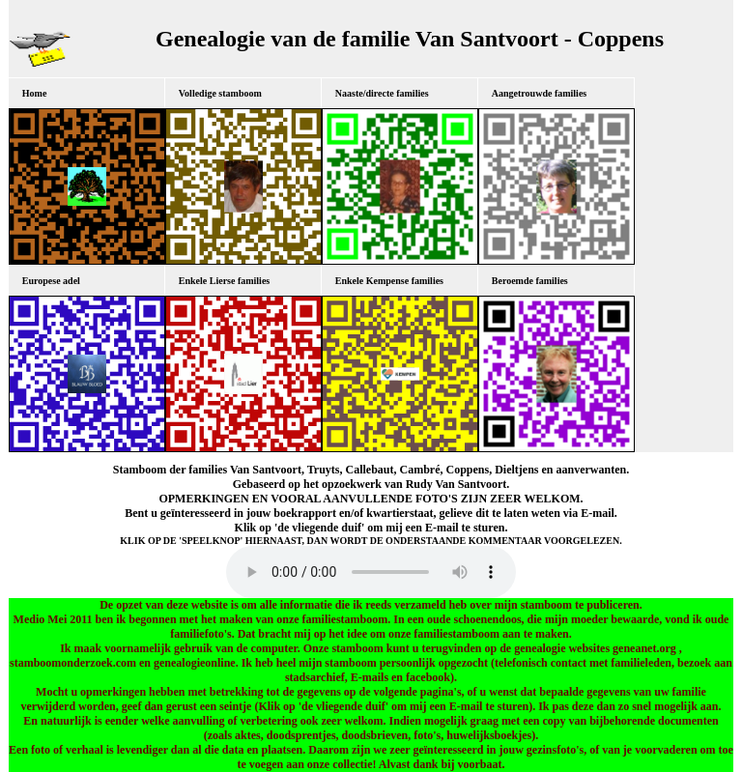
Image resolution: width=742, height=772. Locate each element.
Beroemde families (530, 280)
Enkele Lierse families (224, 280)
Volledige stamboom (220, 93)
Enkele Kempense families (389, 280)
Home (34, 93)
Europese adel (51, 280)
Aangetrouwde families (539, 93)
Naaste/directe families (382, 93)
